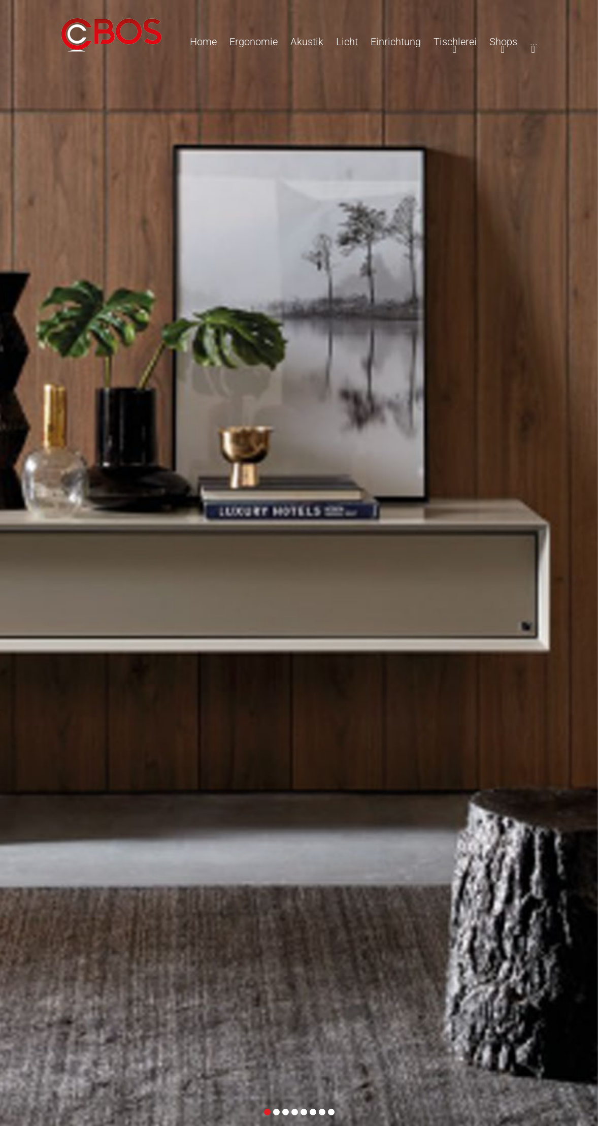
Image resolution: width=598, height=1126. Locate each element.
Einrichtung (396, 42)
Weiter (586, 506)
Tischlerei (455, 42)
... (534, 42)
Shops (503, 42)
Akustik (306, 42)
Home (203, 42)
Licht (347, 42)
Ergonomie (253, 42)
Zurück (11, 506)
